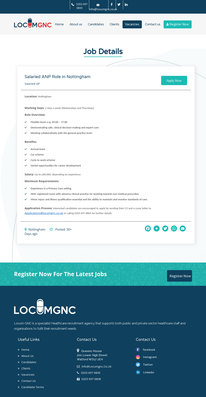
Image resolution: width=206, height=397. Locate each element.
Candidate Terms (31, 387)
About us (75, 24)
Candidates (96, 24)
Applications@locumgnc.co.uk (44, 213)
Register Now (177, 24)
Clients (114, 24)
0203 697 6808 (89, 379)
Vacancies (132, 24)
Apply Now (174, 80)
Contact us (152, 24)
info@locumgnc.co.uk (94, 366)
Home (59, 24)
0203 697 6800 (79, 6)
